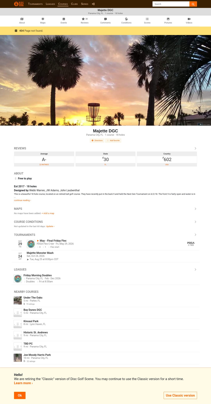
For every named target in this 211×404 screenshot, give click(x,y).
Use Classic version (180, 395)
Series (84, 3)
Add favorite (113, 140)
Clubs (74, 3)
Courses (63, 3)
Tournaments (35, 3)
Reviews (105, 148)
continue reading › (22, 200)
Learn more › (23, 383)
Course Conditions (105, 221)
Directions (97, 140)
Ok (19, 395)
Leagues (50, 3)
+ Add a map (48, 213)
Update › (50, 226)
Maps (105, 208)
